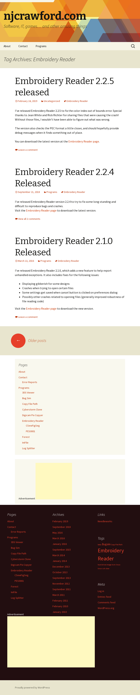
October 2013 (59, 572)
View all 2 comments (29, 218)
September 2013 (61, 578)
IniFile (25, 442)
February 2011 (60, 600)
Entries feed (104, 596)
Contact (23, 46)
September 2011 (61, 589)
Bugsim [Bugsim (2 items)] (106, 544)
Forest (26, 437)
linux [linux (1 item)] (118, 564)
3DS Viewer (28, 392)
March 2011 (58, 595)
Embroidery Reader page (83, 141)
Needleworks (105, 521)
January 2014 (59, 561)
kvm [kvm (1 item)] (114, 564)
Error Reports (29, 382)
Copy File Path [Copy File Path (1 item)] (116, 544)
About (7, 46)
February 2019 (60, 521)
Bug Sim (26, 398)
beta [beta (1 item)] (99, 544)
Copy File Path (30, 403)
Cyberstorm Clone (32, 409)
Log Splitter (28, 448)
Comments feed (106, 602)
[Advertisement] (54, 481)
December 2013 (61, 566)
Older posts (28, 340)
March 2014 (58, 555)
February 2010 (60, 606)
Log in (101, 591)
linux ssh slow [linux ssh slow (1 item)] (103, 568)
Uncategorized (52, 101)
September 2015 (61, 549)
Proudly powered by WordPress (32, 687)
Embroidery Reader (77, 101)
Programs (41, 46)
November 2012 (61, 583)
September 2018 (61, 527)
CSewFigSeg (33, 425)
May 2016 (57, 532)
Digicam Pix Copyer (32, 415)
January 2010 (59, 612)
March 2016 (58, 538)
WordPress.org (106, 608)
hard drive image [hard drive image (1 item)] (104, 564)
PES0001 (30, 431)
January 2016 (59, 544)
